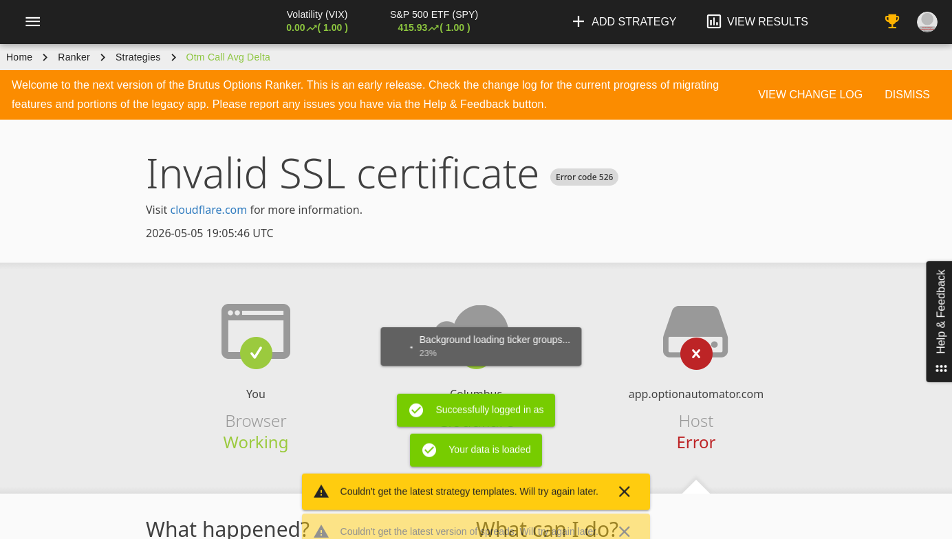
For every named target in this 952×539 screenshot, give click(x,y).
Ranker (74, 57)
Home (19, 57)
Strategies (138, 57)
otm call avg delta (228, 57)
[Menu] (32, 22)
